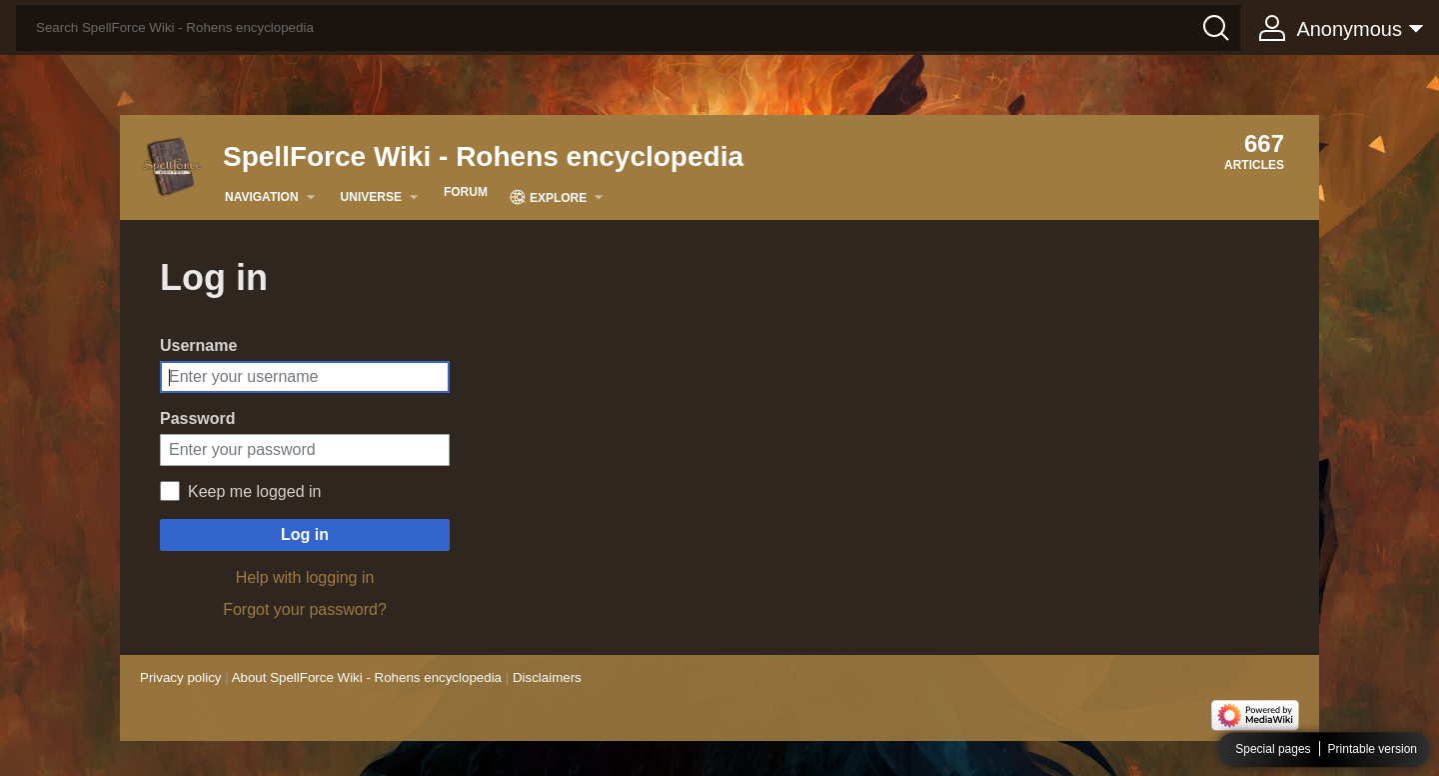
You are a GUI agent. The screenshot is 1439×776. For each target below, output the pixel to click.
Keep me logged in (254, 491)
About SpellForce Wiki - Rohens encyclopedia (367, 677)
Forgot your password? (305, 609)
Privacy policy (180, 677)
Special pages (1272, 750)
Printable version (1372, 750)
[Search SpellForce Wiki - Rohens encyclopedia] (628, 28)
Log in (305, 534)
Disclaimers (547, 677)
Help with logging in (305, 577)
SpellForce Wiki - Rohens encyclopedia (483, 156)
